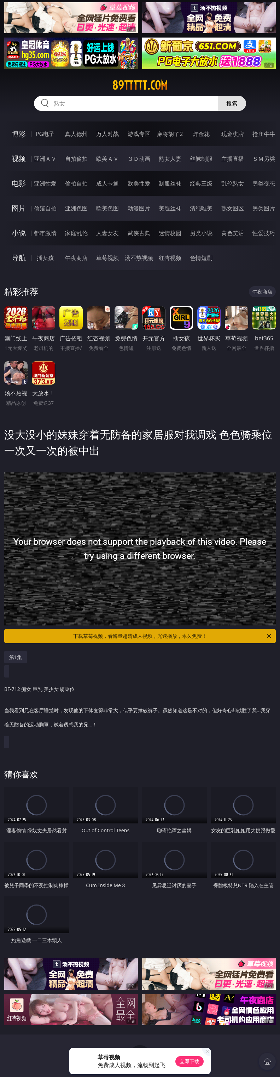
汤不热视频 (139, 258)
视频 (19, 158)
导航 (19, 257)
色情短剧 (201, 258)
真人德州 (76, 134)
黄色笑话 (232, 233)
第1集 (15, 657)
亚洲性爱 (45, 183)
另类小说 (201, 233)
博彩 (19, 133)
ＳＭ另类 (263, 159)
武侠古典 (139, 233)
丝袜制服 (201, 159)
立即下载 (189, 1061)
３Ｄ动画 (139, 159)
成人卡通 (107, 183)
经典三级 (201, 183)
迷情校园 (170, 233)
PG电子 (45, 134)
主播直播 (232, 159)
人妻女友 (107, 233)
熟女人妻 (170, 159)
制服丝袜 (170, 183)
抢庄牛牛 (263, 134)
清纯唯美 (201, 208)
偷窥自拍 (45, 208)
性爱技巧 (263, 233)
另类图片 (263, 208)
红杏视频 (170, 258)
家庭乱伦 (76, 233)
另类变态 (263, 183)
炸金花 (201, 134)
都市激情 (45, 233)
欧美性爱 (139, 183)
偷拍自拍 (76, 183)
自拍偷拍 (76, 159)
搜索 (232, 103)
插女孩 (45, 258)
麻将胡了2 (170, 134)
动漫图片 (139, 208)
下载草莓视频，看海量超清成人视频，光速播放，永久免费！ (172, 636)
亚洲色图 (76, 208)
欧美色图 (107, 208)
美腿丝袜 (170, 208)
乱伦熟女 (232, 183)
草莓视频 (107, 258)
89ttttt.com (140, 85)
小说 (19, 233)
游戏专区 (139, 134)
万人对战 (107, 134)
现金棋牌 (232, 134)
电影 (19, 183)
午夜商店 (76, 258)
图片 (19, 208)
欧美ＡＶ (107, 159)
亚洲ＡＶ (45, 159)
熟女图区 (232, 208)
